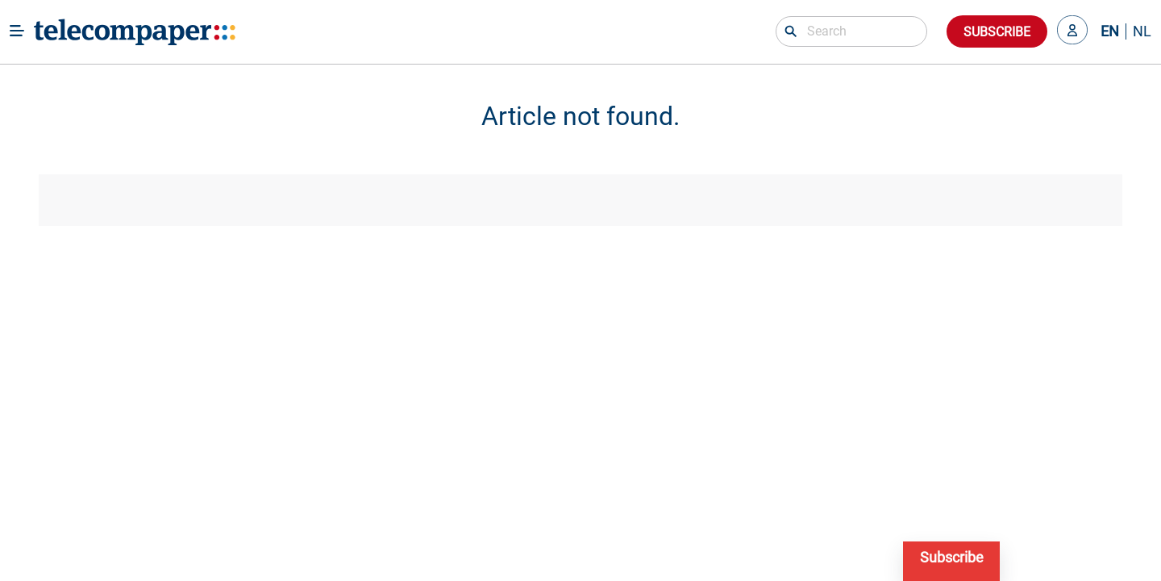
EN (1110, 31)
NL (1142, 31)
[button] (1072, 31)
